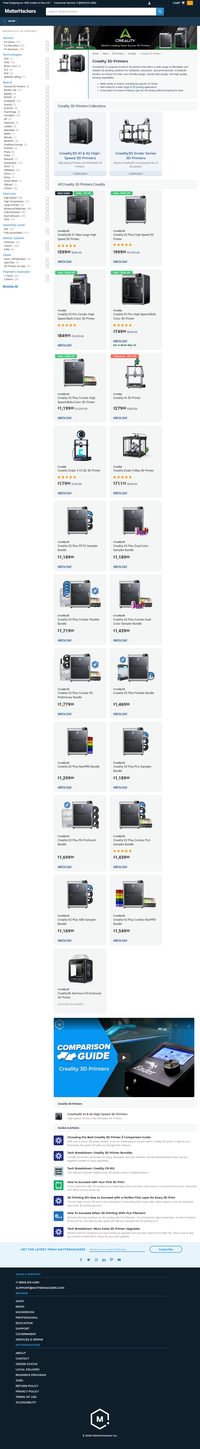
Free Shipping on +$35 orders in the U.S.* (27, 2)
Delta (9, 249)
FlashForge (12, 112)
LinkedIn (103, 1259)
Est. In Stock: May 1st (124, 345)
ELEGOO (11, 108)
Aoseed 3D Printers (16, 87)
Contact (22, 1358)
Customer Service (64, 2)
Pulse (9, 155)
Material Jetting (14, 77)
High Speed (13, 198)
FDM (9, 62)
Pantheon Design (15, 145)
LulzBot (10, 126)
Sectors (8, 38)
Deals (7, 255)
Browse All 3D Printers (20, 31)
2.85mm (11, 279)
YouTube (119, 1259)
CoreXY (11, 246)
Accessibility (26, 1402)
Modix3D (11, 141)
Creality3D (12, 101)
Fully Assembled (16, 233)
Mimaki (10, 137)
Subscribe (166, 1249)
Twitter (88, 1259)
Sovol (9, 166)
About (21, 1353)
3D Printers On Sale (17, 266)
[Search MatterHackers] (160, 11)
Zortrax (10, 188)
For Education (14, 46)
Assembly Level (14, 225)
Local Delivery (28, 1369)
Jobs (19, 1380)
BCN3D (10, 97)
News (20, 1306)
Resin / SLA (12, 66)
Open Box (11, 263)
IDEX (9, 219)
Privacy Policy (27, 1391)
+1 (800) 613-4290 (86, 2)
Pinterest (111, 1259)
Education (24, 1323)
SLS (8, 70)
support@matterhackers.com (40, 1288)
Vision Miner (13, 181)
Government (26, 1334)
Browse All (10, 286)
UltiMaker (12, 170)
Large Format (14, 205)
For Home (12, 42)
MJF (8, 73)
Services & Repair (29, 1339)
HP (8, 119)
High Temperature (16, 201)
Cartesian (12, 242)
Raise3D (11, 159)
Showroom (25, 1312)
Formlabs (12, 115)
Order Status (27, 1364)
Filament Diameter (16, 272)
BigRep (10, 94)
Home (95, 53)
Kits (9, 229)
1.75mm (11, 276)
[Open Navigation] (9, 21)
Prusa (9, 152)
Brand (7, 82)
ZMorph (10, 185)
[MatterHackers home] (100, 1419)
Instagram (96, 1259)
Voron (9, 174)
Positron (10, 148)
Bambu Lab (13, 90)
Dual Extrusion (14, 216)
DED (8, 59)
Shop (20, 1301)
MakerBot (11, 130)
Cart (183, 3)
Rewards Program (31, 1375)
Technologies (12, 54)
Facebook (81, 1259)
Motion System (13, 238)
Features (9, 193)
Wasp (9, 177)
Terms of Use (26, 1397)
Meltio (9, 134)
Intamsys (11, 123)
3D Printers (118, 53)
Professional (27, 1317)
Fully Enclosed (14, 212)
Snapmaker (13, 163)
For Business (14, 49)
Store (105, 53)
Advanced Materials (17, 209)
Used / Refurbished (17, 259)
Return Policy (27, 1386)
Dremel (10, 105)
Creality (132, 53)
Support (22, 1328)
